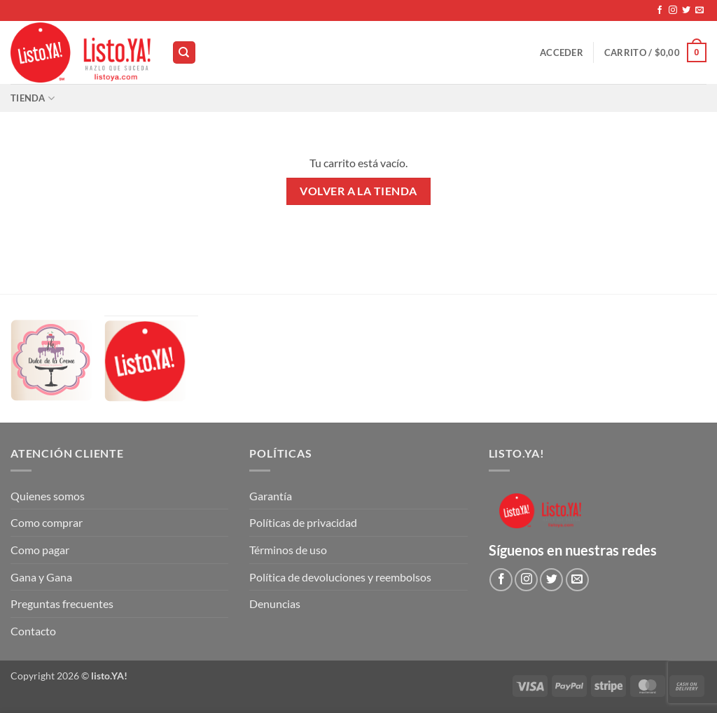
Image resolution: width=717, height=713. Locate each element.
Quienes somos (48, 495)
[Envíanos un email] (699, 10)
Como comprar (47, 522)
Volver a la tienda (358, 191)
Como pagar (40, 549)
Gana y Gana (41, 577)
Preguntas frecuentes (62, 603)
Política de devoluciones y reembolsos (340, 577)
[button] (561, 52)
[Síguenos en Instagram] (673, 10)
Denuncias (274, 603)
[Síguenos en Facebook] (659, 10)
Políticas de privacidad (303, 522)
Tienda (33, 98)
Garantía (270, 495)
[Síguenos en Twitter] (686, 10)
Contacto (33, 630)
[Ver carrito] (655, 52)
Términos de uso (288, 549)
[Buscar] (184, 52)
